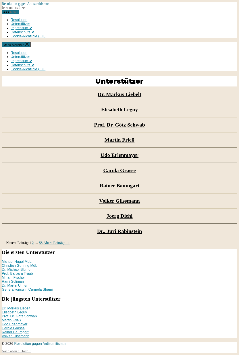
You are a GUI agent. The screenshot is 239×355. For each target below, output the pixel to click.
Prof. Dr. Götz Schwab (119, 125)
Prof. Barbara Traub (17, 273)
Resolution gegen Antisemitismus (25, 4)
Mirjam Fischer (13, 277)
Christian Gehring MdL (19, 265)
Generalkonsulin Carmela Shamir (28, 289)
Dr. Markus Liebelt (119, 94)
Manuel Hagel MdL (16, 261)
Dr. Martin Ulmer (14, 285)
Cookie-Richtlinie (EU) (28, 36)
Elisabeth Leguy (119, 109)
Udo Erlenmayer (119, 155)
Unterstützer (20, 24)
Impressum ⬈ (21, 28)
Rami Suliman (13, 281)
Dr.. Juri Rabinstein (119, 231)
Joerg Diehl (119, 216)
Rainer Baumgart (119, 185)
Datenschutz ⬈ (22, 32)
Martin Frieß (119, 140)
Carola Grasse (119, 170)
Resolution (19, 20)
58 (40, 243)
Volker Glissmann (119, 201)
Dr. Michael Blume (16, 269)
